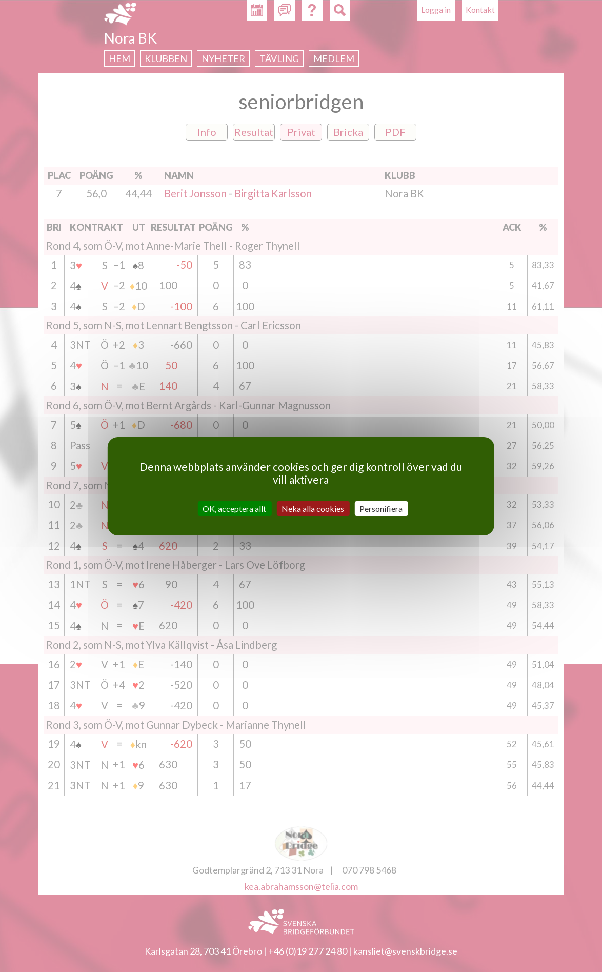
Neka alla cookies (313, 508)
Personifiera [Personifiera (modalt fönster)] (381, 508)
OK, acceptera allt (234, 508)
